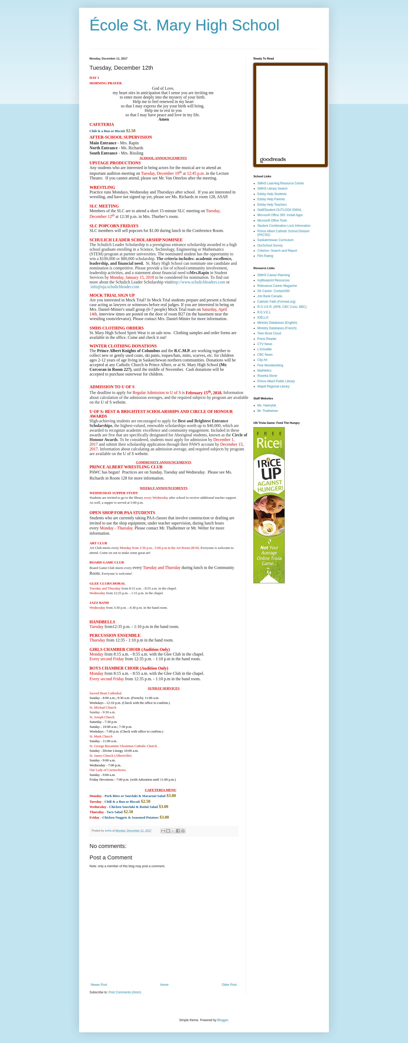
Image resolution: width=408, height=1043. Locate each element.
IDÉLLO (263, 317)
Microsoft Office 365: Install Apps (280, 215)
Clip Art (262, 360)
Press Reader (266, 339)
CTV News (264, 344)
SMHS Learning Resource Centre (280, 183)
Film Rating (265, 256)
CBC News (265, 355)
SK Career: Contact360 (273, 291)
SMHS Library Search (272, 188)
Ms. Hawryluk (266, 405)
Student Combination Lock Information (283, 226)
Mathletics (264, 370)
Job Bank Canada (269, 296)
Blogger (222, 1020)
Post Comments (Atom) (125, 992)
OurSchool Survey (270, 245)
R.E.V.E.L (264, 312)
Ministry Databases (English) (277, 323)
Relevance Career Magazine (277, 286)
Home (164, 985)
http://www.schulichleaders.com (198, 282)
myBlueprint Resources (273, 280)
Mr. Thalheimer (267, 411)
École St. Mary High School (184, 25)
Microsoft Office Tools (272, 220)
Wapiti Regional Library (273, 386)
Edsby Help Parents (271, 199)
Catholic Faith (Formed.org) (276, 301)
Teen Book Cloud (269, 333)
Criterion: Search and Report (277, 250)
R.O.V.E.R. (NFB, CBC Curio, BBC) (282, 307)
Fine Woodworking (270, 365)
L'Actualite (264, 349)
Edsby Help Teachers (272, 204)
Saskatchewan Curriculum (275, 240)
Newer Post (99, 985)
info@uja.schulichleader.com (115, 286)
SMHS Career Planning (273, 275)
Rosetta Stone (267, 376)
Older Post (229, 985)
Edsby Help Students (271, 194)
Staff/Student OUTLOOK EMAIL (279, 210)
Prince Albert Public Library (276, 381)
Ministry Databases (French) (277, 328)
